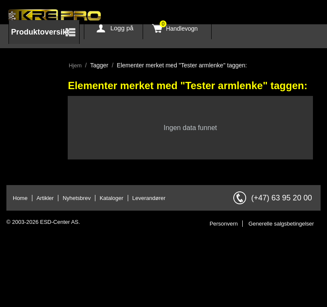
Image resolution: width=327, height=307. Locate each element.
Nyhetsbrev (77, 198)
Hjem (75, 65)
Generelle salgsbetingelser (281, 223)
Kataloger (111, 198)
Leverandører (149, 198)
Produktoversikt (40, 32)
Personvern (223, 223)
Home (20, 198)
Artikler (45, 198)
